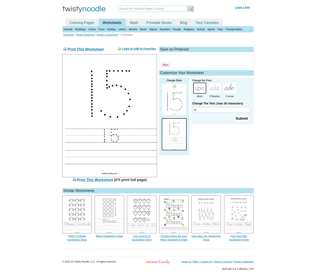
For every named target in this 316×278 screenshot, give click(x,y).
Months (133, 29)
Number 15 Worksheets (107, 35)
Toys (220, 29)
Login (238, 7)
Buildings (80, 29)
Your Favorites (207, 23)
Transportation (233, 29)
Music (143, 29)
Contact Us (206, 261)
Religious (189, 29)
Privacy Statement (244, 261)
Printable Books (159, 23)
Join (247, 7)
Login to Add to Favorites (139, 48)
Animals (68, 29)
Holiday (111, 29)
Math (134, 23)
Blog (183, 23)
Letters (122, 29)
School (201, 29)
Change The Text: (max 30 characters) (217, 103)
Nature (153, 29)
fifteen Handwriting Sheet (109, 236)
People (177, 29)
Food (101, 29)
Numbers (165, 29)
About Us (186, 261)
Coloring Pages (82, 23)
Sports (211, 29)
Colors (92, 29)
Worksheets (112, 23)
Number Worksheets (85, 35)
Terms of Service (223, 261)
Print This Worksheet (86, 49)
